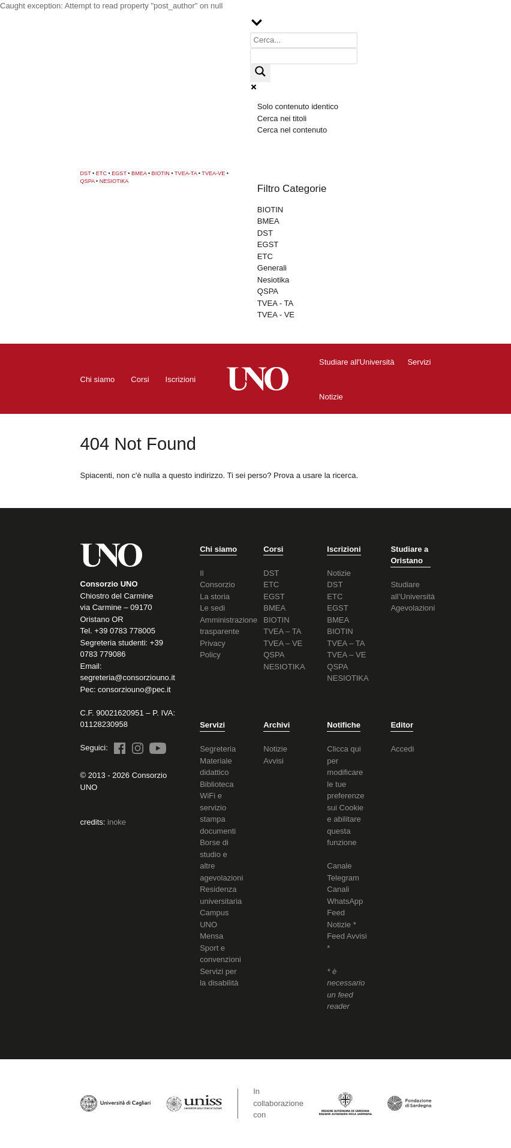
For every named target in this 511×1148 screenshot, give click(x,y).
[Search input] (304, 40)
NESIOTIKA (114, 181)
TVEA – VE (282, 643)
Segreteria (218, 748)
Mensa (211, 935)
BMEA (138, 173)
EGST (119, 173)
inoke (116, 822)
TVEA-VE (213, 173)
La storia (215, 596)
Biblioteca (216, 784)
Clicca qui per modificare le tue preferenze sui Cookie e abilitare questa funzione (345, 795)
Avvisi (273, 760)
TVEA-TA (186, 173)
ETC (101, 173)
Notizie (339, 573)
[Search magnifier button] (260, 73)
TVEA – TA (282, 631)
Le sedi (212, 607)
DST (85, 173)
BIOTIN (161, 173)
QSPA (87, 181)
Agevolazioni (412, 607)
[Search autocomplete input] (304, 56)
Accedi (402, 748)
